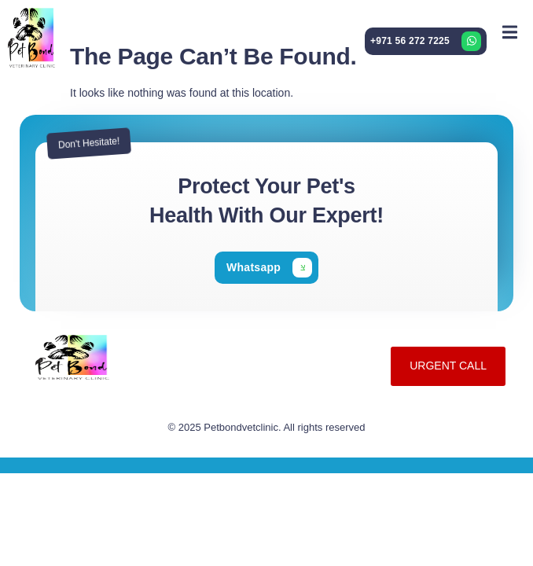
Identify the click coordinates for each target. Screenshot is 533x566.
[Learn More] (425, 41)
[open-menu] (509, 32)
